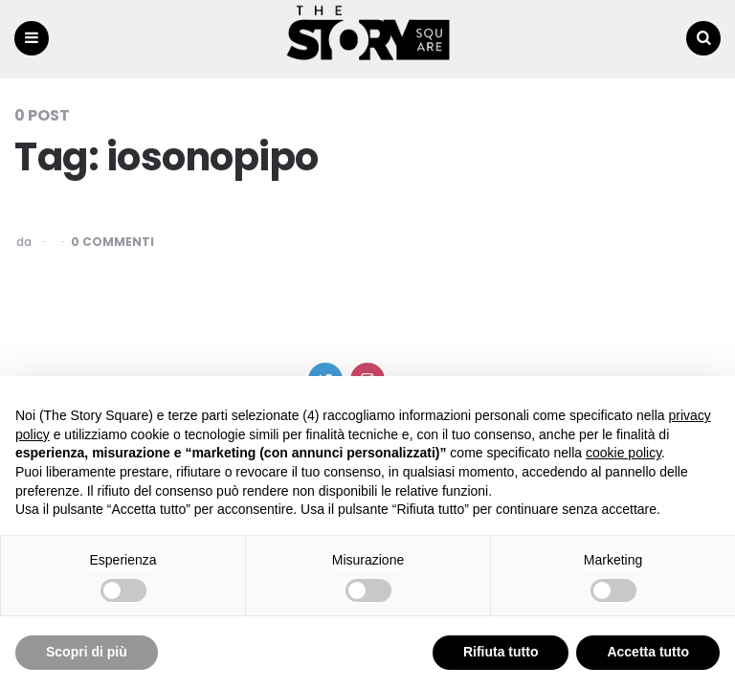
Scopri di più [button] (86, 651)
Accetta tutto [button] (648, 651)
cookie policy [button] (623, 452)
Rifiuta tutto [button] (501, 651)
